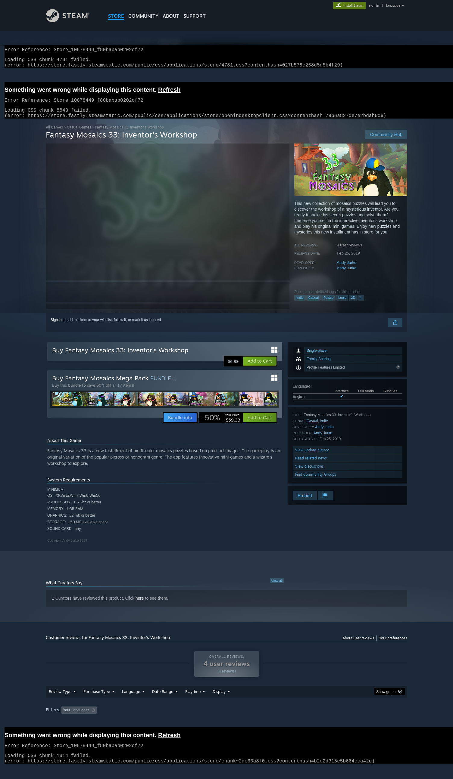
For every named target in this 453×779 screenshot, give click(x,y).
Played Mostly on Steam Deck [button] (227, 721)
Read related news (311, 465)
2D (353, 305)
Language (131, 702)
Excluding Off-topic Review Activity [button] (137, 721)
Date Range (162, 702)
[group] (226, 722)
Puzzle (328, 305)
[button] (260, 368)
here (140, 605)
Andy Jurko (346, 269)
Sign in (56, 327)
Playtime (193, 702)
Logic (342, 305)
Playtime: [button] (183, 721)
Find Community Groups (315, 481)
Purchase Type (96, 702)
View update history (312, 457)
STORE (116, 16)
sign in (374, 5)
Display (219, 702)
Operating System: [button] (277, 721)
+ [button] (361, 305)
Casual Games (79, 134)
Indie (300, 305)
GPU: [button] (328, 721)
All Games (54, 134)
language (393, 5)
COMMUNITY (143, 16)
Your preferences (393, 645)
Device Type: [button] (354, 721)
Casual (313, 305)
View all (277, 588)
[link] (220, 425)
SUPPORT (194, 16)
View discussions (309, 473)
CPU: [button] (308, 721)
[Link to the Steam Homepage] (72, 20)
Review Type (60, 702)
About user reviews (358, 645)
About (171, 16)
